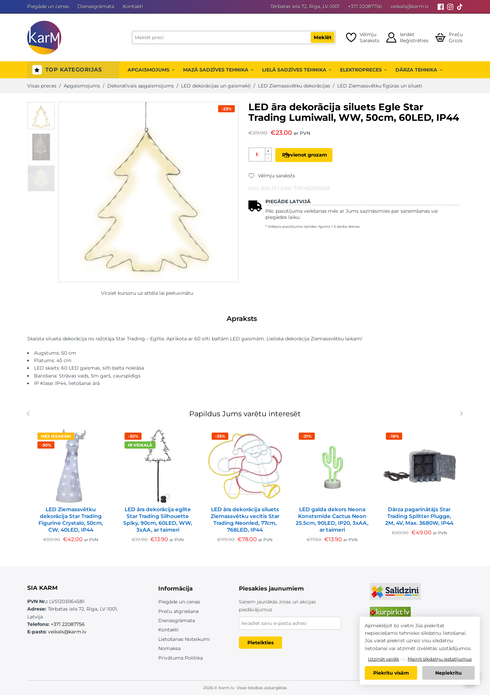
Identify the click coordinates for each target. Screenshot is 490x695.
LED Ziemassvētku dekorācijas (294, 86)
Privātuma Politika (180, 658)
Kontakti (133, 6)
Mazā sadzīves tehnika (218, 70)
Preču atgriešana (178, 611)
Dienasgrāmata (96, 6)
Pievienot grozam (315, 155)
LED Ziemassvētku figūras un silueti (379, 86)
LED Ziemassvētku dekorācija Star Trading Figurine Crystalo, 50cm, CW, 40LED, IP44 (70, 519)
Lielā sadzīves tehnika (296, 70)
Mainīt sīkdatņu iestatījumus (440, 659)
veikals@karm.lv (410, 6)
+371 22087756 (365, 6)
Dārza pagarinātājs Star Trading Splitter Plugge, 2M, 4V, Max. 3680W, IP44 (419, 516)
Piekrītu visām (391, 673)
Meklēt (322, 37)
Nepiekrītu (448, 673)
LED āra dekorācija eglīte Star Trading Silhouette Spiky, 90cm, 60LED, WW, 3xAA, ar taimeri (157, 519)
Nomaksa (169, 648)
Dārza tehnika (418, 70)
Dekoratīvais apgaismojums (140, 86)
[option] (41, 116)
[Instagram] (450, 6)
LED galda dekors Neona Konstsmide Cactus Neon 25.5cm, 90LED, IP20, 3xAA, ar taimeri (332, 519)
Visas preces (41, 86)
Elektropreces (363, 70)
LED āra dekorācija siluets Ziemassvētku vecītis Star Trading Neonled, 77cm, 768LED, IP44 (245, 519)
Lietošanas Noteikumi (184, 639)
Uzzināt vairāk (383, 659)
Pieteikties (260, 643)
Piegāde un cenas (48, 6)
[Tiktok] (460, 6)
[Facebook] (441, 6)
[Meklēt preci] (234, 37)
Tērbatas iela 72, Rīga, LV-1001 (305, 6)
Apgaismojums (151, 70)
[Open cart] (449, 37)
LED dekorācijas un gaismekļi (216, 86)
